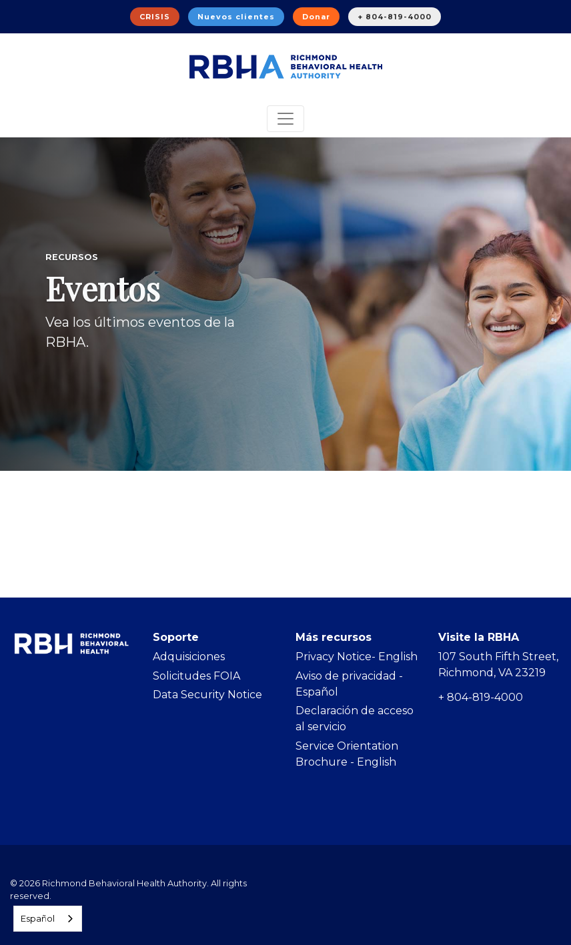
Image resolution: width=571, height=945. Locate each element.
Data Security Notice (207, 694)
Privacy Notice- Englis (353, 656)
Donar (316, 16)
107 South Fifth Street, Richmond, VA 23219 (498, 664)
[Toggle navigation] (285, 118)
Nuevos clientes (236, 16)
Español (38, 918)
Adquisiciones (189, 656)
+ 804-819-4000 (395, 16)
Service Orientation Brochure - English (347, 754)
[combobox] (47, 919)
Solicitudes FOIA (196, 676)
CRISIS (154, 16)
